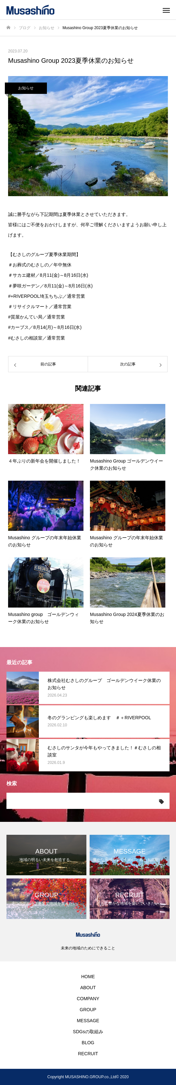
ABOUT (88, 987)
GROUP (88, 1009)
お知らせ (26, 88)
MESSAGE (88, 1020)
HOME (88, 976)
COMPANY (88, 998)
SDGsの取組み (88, 1031)
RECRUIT (88, 1053)
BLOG (88, 1042)
